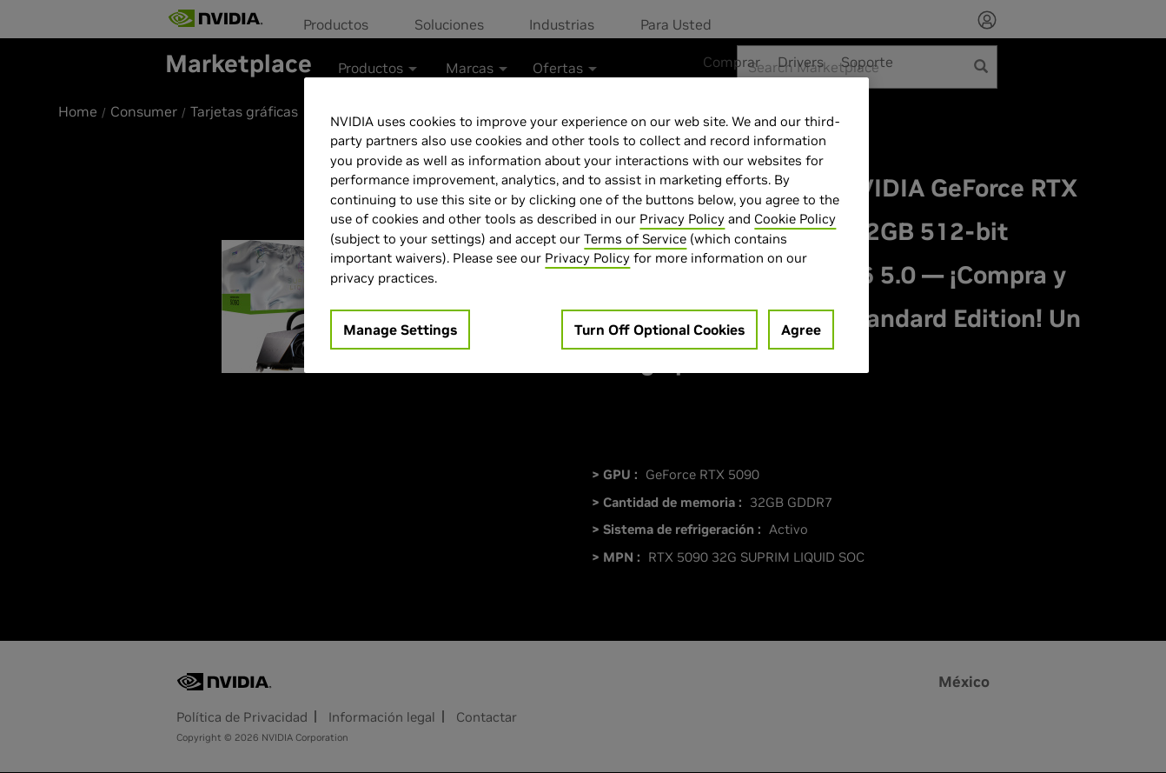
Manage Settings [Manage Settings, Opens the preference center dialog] (400, 329)
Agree (801, 329)
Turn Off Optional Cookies (659, 329)
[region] (586, 225)
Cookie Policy (795, 218)
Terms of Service (635, 238)
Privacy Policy (682, 218)
